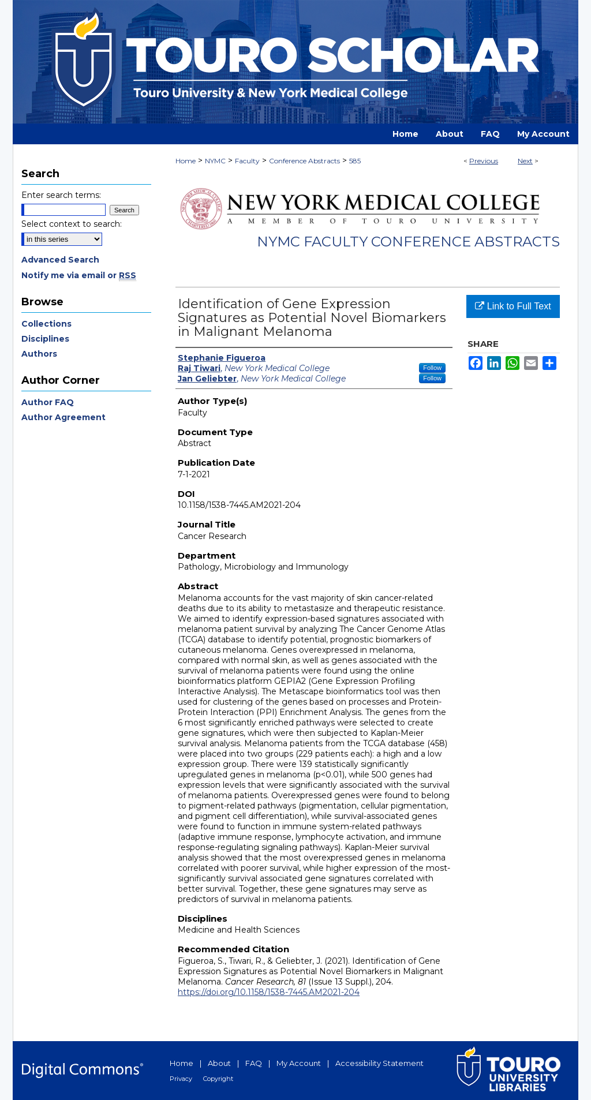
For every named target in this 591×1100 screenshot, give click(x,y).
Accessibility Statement (379, 1063)
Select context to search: (71, 224)
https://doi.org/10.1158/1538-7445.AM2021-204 (269, 992)
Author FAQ (47, 402)
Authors (39, 354)
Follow (432, 367)
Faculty (247, 160)
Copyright (218, 1079)
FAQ (253, 1063)
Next (525, 160)
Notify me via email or (78, 275)
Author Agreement (63, 417)
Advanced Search (60, 260)
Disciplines (45, 339)
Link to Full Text (513, 306)
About (219, 1063)
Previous (483, 160)
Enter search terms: (61, 195)
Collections (46, 324)
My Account (298, 1063)
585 (355, 160)
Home (185, 160)
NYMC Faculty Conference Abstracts (408, 241)
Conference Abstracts (304, 160)
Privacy (181, 1079)
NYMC (215, 160)
